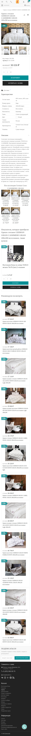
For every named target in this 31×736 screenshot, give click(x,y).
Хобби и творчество (6, 707)
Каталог (5, 5)
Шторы (3, 702)
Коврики (3, 698)
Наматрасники (4, 691)
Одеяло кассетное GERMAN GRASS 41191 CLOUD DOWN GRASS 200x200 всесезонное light (15, 468)
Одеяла (3, 689)
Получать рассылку (22, 658)
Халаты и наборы (5, 700)
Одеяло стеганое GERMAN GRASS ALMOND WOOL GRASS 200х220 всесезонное (13, 582)
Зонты (2, 709)
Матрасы (3, 705)
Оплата (3, 718)
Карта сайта (4, 729)
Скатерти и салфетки (6, 703)
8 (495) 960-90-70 (9, 671)
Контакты (3, 723)
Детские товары (5, 695)
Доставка (3, 720)
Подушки (3, 688)
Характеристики (7, 94)
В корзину (15, 78)
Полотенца (4, 696)
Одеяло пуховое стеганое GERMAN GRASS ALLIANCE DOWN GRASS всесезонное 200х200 (15, 612)
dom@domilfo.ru (7, 675)
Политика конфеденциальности (9, 727)
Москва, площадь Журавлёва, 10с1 (11, 667)
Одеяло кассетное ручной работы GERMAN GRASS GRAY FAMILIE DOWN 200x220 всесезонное (15, 351)
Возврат (3, 722)
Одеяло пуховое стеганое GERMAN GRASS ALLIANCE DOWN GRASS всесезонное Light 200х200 (15, 381)
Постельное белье (5, 686)
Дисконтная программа (7, 725)
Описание (4, 135)
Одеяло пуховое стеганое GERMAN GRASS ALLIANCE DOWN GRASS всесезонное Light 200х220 (15, 525)
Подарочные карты (5, 711)
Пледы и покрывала (6, 693)
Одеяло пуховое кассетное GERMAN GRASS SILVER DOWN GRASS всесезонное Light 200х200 (15, 410)
